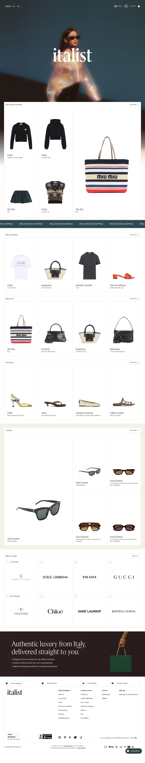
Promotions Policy (68, 758)
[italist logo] (72, 55)
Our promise (62, 710)
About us (61, 706)
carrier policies (81, 760)
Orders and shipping (87, 718)
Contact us (84, 706)
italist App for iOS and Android (128, 706)
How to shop (85, 714)
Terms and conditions (65, 718)
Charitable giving (63, 730)
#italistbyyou (106, 706)
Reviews (61, 726)
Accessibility (85, 730)
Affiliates (104, 710)
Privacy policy (62, 722)
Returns (83, 722)
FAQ (82, 726)
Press (60, 714)
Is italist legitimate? (87, 710)
